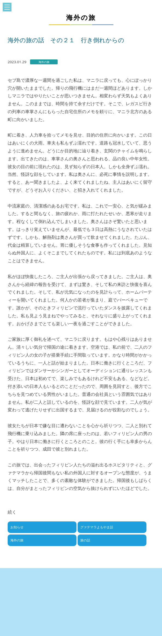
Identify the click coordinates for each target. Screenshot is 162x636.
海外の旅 (16, 540)
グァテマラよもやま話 (96, 527)
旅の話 (85, 540)
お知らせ (16, 527)
